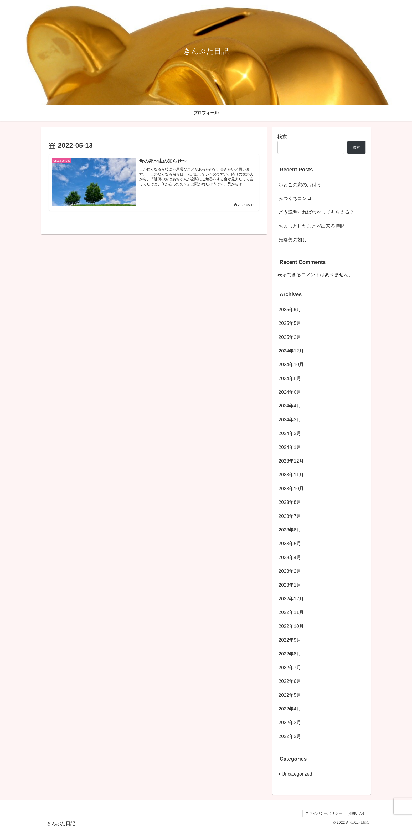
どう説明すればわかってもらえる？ (316, 212)
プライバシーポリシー (323, 813)
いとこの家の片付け (300, 184)
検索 (282, 136)
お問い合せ (357, 813)
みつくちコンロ (295, 198)
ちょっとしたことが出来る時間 (312, 226)
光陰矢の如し (293, 239)
